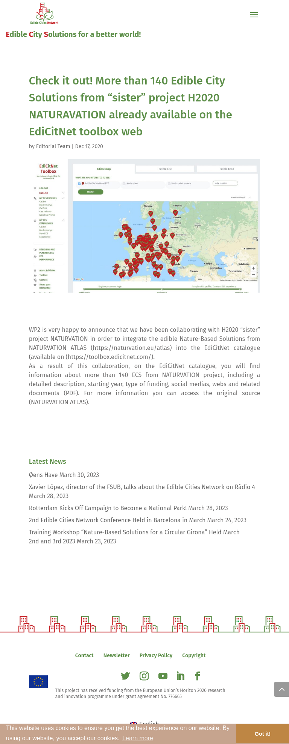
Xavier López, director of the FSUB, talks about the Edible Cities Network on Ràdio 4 (142, 487)
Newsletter (116, 655)
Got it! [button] (263, 734)
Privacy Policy (156, 655)
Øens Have (43, 475)
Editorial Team (53, 146)
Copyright (193, 655)
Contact (84, 655)
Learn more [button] (137, 738)
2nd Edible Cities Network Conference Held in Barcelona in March (117, 520)
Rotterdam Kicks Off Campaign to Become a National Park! (108, 508)
